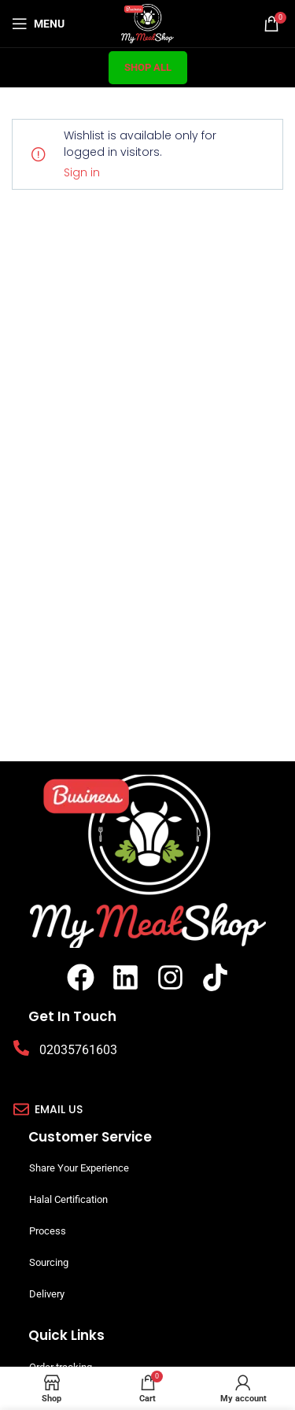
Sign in (82, 172)
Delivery (47, 1294)
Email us (59, 1109)
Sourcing (48, 1262)
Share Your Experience (79, 1168)
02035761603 (78, 1049)
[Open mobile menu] (38, 23)
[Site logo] (147, 22)
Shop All (147, 67)
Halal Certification (68, 1199)
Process (47, 1231)
